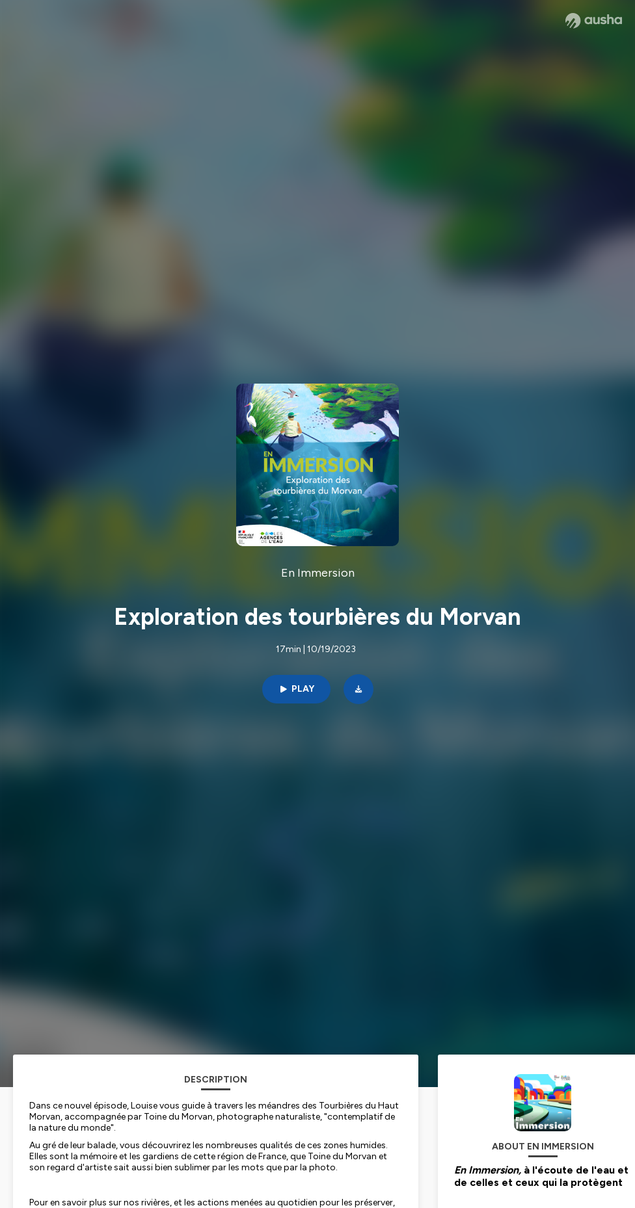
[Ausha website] (593, 21)
